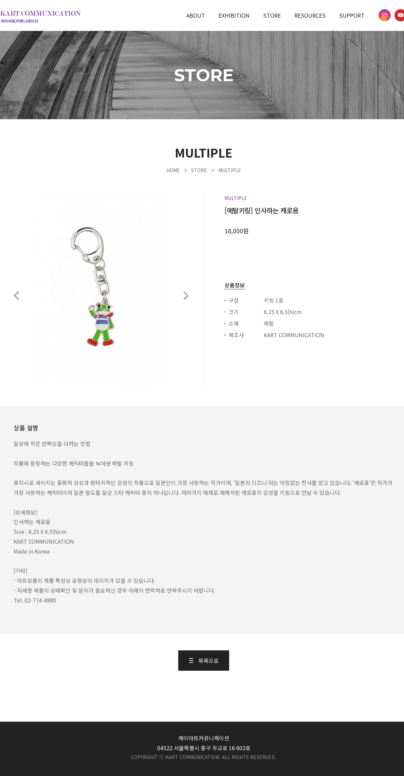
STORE (272, 15)
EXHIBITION (234, 15)
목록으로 (204, 660)
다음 (186, 296)
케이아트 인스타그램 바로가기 (384, 15)
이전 (17, 296)
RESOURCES (310, 15)
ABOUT (195, 15)
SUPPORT (352, 15)
